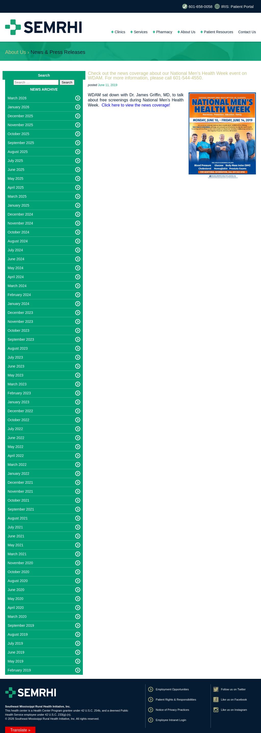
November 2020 (20, 563)
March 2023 (17, 384)
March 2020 (17, 616)
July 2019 (15, 643)
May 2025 (15, 178)
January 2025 (18, 205)
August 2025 (18, 152)
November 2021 (20, 491)
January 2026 (18, 107)
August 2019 (18, 634)
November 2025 (20, 125)
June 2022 (16, 438)
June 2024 (16, 259)
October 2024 (18, 232)
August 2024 (18, 241)
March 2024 (17, 286)
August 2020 (18, 581)
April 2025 (16, 187)
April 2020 (16, 608)
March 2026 (17, 98)
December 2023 (20, 313)
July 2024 (15, 250)
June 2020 (16, 590)
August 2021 (18, 518)
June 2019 (16, 652)
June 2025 (16, 170)
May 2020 (15, 599)
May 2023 (15, 375)
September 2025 (21, 143)
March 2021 (17, 554)
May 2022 (15, 447)
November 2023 (20, 322)
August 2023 (18, 348)
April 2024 (16, 277)
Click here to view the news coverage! (136, 105)
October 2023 (18, 330)
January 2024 (18, 304)
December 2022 (20, 411)
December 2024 (20, 214)
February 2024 (19, 295)
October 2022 (18, 420)
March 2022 (17, 465)
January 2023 (18, 402)
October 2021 (18, 500)
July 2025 (15, 161)
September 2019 (21, 625)
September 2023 (21, 339)
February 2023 (19, 393)
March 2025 (17, 196)
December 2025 (20, 116)
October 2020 (18, 572)
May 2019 (15, 661)
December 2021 (20, 482)
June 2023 (16, 366)
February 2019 (19, 670)
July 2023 (15, 357)
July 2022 (15, 429)
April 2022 (16, 456)
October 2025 (18, 134)
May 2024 (15, 268)
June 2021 (16, 536)
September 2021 (21, 509)
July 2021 (15, 527)
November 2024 (20, 223)
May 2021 (15, 545)
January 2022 (18, 473)
